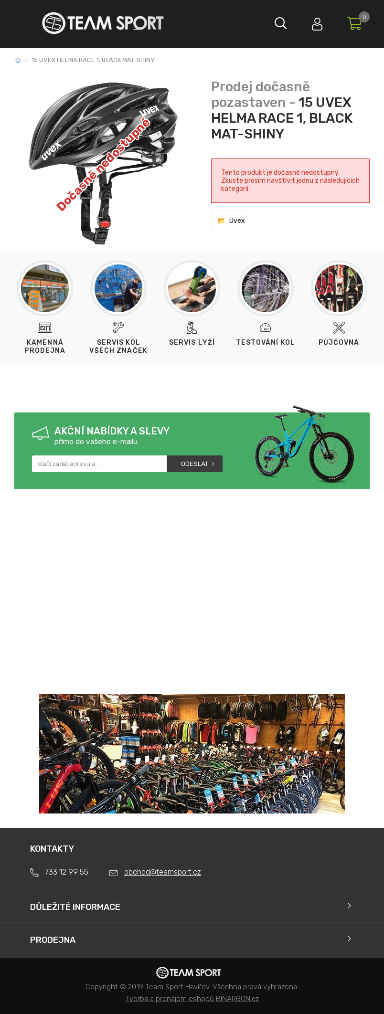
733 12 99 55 (66, 872)
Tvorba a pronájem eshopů (170, 998)
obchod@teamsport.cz (162, 872)
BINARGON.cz (237, 998)
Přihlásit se (314, 21)
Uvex (237, 221)
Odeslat (194, 463)
